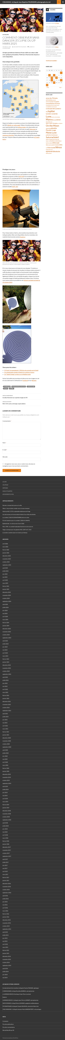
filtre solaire (31, 386)
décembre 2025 (7, 556)
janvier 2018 (6, 844)
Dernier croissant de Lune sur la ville (12, 505)
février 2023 (6, 659)
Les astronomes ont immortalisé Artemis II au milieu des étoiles (19, 514)
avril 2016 (5, 908)
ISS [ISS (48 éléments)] (46, 111)
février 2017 (6, 877)
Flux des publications (8, 1024)
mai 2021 (5, 722)
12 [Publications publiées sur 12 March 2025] (51, 77)
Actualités (6, 34)
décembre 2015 (7, 920)
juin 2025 (5, 574)
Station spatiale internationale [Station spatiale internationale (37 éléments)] (52, 139)
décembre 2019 (7, 774)
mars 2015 (5, 947)
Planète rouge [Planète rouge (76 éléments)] (51, 130)
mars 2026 (5, 546)
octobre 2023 (6, 634)
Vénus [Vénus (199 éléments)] (58, 147)
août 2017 (5, 859)
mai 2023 (5, 650)
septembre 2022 (7, 674)
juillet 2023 (6, 644)
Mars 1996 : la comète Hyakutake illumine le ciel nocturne (18, 526)
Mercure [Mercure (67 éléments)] (54, 120)
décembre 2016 (7, 883)
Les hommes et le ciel (8, 494)
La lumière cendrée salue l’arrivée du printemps (15, 532)
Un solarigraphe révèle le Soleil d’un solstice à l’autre (19, 372)
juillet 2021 (6, 716)
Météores (5, 488)
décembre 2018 (7, 810)
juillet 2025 (6, 571)
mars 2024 (5, 619)
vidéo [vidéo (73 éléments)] (60, 145)
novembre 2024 (7, 595)
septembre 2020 (7, 747)
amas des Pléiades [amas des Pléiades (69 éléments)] (52, 98)
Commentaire (7, 421)
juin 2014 (5, 974)
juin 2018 (5, 829)
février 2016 (6, 914)
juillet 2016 (6, 898)
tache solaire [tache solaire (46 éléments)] (49, 143)
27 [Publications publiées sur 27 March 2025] (54, 82)
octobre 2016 (6, 889)
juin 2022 (5, 683)
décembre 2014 (7, 956)
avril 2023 (5, 653)
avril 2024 (5, 616)
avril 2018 (5, 835)
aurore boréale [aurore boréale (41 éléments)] (49, 101)
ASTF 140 (15, 186)
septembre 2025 (7, 565)
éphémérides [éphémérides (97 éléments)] (51, 151)
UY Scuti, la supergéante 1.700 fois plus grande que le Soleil (21, 370)
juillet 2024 (6, 607)
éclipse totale (22, 127)
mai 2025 (5, 577)
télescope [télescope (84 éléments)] (56, 143)
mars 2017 (5, 874)
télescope (32, 129)
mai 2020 (5, 759)
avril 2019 (5, 798)
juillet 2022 (6, 680)
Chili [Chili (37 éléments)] (54, 101)
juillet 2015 (6, 935)
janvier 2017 (6, 880)
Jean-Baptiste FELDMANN (19, 46)
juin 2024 (5, 610)
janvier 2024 (6, 625)
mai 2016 (5, 904)
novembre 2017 (7, 850)
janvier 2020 (6, 771)
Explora (5, 997)
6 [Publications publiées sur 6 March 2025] (54, 75)
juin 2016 (5, 901)
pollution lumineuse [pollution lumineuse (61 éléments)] (51, 135)
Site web (5, 457)
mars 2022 (5, 692)
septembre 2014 (7, 965)
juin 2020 (5, 756)
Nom (4, 442)
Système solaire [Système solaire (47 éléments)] (54, 141)
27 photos (57, 23)
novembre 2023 (7, 631)
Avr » (60, 87)
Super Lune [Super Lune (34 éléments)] (48, 141)
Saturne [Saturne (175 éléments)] (49, 137)
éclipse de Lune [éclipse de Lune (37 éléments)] (49, 149)
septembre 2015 (7, 929)
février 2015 (6, 950)
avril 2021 (5, 725)
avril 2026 (5, 543)
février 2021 (6, 732)
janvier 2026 (6, 553)
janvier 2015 (6, 953)
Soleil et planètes (7, 491)
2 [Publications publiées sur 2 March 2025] (61, 72)
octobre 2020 (6, 744)
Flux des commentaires (9, 1027)
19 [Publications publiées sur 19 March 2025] (51, 80)
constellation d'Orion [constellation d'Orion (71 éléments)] (53, 103)
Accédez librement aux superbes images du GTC (22, 396)
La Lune (5, 481)
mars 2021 (5, 728)
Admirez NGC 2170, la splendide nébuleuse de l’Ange (16, 511)
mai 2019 (5, 795)
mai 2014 (5, 977)
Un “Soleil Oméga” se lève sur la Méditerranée (17, 374)
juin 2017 (5, 865)
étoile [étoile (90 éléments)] (58, 151)
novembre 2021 (7, 704)
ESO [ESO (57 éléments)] (60, 108)
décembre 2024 (7, 592)
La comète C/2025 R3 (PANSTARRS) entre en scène (16, 517)
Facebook (25, 380)
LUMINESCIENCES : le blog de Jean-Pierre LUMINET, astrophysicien (20, 1000)
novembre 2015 (7, 923)
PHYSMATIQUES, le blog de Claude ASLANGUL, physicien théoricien (21, 1006)
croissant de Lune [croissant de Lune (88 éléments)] (52, 108)
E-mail (5, 450)
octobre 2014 (6, 962)
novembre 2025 (7, 559)
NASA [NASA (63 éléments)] (59, 120)
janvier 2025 (6, 589)
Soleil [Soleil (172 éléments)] (56, 137)
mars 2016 (5, 911)
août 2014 (5, 968)
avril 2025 (5, 580)
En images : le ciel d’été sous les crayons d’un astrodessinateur (53, 51)
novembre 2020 (7, 741)
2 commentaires (56, 56)
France (6, 388)
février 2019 (6, 804)
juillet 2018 (6, 826)
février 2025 (6, 586)
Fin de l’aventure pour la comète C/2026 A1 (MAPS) (16, 520)
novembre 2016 (7, 886)
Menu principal (63, 2)
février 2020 (6, 768)
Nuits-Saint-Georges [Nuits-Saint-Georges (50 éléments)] (51, 123)
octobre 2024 (6, 598)
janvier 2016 (6, 917)
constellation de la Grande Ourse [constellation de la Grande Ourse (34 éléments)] (52, 105)
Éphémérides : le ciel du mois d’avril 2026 (13, 523)
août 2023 (5, 640)
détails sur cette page (14, 125)
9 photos (56, 47)
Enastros (22, 237)
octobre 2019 (6, 780)
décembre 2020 (7, 738)
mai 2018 (5, 832)
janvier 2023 (6, 662)
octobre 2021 (6, 707)
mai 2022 (5, 686)
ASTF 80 (21, 176)
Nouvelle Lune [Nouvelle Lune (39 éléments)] (49, 121)
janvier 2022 (6, 698)
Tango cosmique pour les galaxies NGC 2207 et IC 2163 (17, 529)
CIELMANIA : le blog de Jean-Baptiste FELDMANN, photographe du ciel (27, 2)
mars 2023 (5, 656)
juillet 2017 (6, 862)
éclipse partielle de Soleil (18, 386)
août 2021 (5, 713)
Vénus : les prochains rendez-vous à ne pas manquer (16, 508)
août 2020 (5, 750)
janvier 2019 (6, 807)
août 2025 (5, 568)
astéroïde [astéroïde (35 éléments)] (54, 100)
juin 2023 (5, 647)
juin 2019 (5, 792)
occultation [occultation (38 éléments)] (59, 123)
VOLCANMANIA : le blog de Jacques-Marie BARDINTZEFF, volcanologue (22, 1009)
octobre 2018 (6, 816)
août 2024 (5, 604)
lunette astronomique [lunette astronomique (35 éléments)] (55, 117)
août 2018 (5, 823)
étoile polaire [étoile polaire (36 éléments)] (49, 153)
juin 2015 (5, 938)
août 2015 (5, 932)
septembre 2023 (7, 637)
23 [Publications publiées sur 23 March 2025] (61, 80)
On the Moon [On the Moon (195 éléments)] (52, 125)
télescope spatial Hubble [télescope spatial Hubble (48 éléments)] (52, 145)
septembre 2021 (7, 710)
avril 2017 (5, 871)
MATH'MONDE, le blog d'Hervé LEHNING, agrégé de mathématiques (21, 1003)
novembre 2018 (7, 813)
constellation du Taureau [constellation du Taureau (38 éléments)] (51, 106)
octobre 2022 (6, 671)
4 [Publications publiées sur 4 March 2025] (49, 75)
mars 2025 (5, 583)
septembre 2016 (7, 892)
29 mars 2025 (7, 386)
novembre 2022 (7, 668)
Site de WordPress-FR (8, 1030)
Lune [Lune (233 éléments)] (48, 116)
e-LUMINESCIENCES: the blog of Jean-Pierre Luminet (17, 994)
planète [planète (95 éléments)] (54, 128)
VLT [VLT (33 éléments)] (46, 147)
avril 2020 (5, 762)
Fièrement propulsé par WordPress (10, 1038)
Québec (12, 388)
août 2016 (5, 895)
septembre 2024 (7, 601)
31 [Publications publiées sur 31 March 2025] (47, 85)
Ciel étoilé (5, 484)
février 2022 (6, 695)
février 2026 (6, 549)
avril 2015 (5, 944)
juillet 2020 (6, 753)
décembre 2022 (7, 665)
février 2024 (6, 622)
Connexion (5, 1021)
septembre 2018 (7, 820)
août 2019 (5, 786)
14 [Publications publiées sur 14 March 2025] (56, 77)
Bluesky (34, 380)
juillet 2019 (6, 789)
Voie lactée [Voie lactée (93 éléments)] (51, 147)
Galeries (52, 9)
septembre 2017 (7, 856)
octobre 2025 (6, 562)
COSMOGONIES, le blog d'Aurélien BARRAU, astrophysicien (18, 991)
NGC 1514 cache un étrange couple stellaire (22, 402)
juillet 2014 (6, 971)
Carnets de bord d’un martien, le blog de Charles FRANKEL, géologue (21, 988)
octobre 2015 (6, 926)
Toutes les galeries (52, 60)
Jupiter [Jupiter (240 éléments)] (51, 111)
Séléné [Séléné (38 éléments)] (60, 141)
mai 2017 (5, 868)
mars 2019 (5, 801)
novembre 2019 (7, 777)
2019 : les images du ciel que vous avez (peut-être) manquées (53, 28)
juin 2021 (5, 719)
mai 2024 (5, 613)
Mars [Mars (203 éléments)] (48, 119)
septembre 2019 (7, 783)
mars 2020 (5, 765)
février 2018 (6, 841)
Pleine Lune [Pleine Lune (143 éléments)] (51, 132)
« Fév (47, 87)
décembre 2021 (7, 701)
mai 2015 (5, 941)
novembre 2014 (7, 959)
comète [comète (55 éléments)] (57, 101)
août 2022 (5, 677)
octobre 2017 (6, 853)
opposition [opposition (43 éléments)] (48, 128)
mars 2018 (5, 838)
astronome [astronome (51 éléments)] (49, 100)
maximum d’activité (8, 135)
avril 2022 (5, 689)
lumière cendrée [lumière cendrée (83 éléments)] (52, 114)
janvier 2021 (6, 735)
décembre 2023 (7, 628)
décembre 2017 (7, 847)
